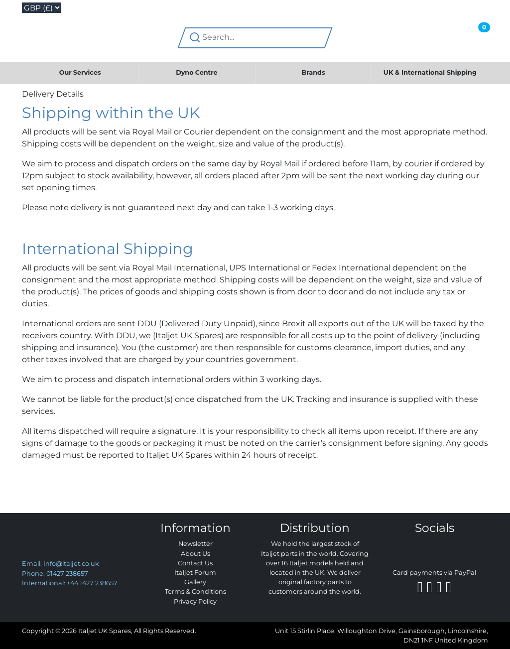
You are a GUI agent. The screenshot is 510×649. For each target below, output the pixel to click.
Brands (313, 72)
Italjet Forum (195, 572)
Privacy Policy (195, 601)
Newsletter (195, 543)
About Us (195, 553)
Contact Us (195, 563)
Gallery (195, 582)
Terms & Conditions (195, 591)
